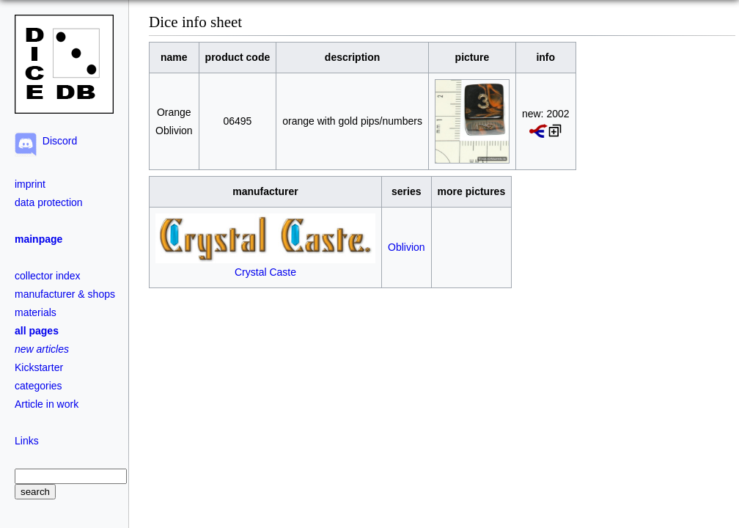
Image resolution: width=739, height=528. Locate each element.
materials (35, 312)
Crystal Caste (265, 266)
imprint (30, 184)
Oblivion (406, 247)
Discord (57, 141)
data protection (49, 202)
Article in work (46, 404)
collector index (48, 276)
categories (38, 386)
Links (27, 441)
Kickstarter (39, 367)
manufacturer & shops (65, 294)
